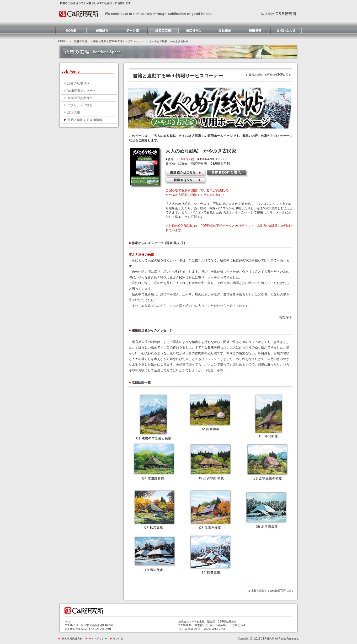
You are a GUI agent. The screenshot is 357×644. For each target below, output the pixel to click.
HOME (62, 41)
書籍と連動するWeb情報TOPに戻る (268, 74)
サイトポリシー (96, 638)
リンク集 (117, 638)
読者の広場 (80, 41)
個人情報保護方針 (70, 638)
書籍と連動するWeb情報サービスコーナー (118, 41)
